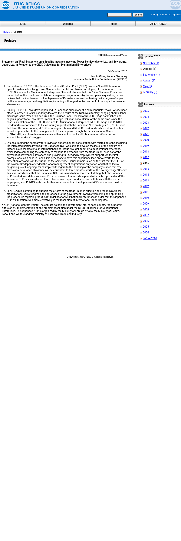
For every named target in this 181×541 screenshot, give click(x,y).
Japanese (176, 14)
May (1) (147, 86)
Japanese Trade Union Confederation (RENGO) (38, 5)
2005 (146, 226)
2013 (146, 180)
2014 (146, 174)
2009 (146, 203)
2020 (146, 139)
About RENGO (158, 23)
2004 (146, 232)
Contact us (165, 14)
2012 (146, 186)
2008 (146, 209)
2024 (146, 116)
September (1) (151, 74)
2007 (146, 215)
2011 (146, 192)
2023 (146, 122)
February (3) (150, 92)
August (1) (149, 80)
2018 (146, 151)
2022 (146, 128)
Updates (68, 23)
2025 (146, 110)
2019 (146, 145)
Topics (113, 23)
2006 (146, 220)
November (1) (151, 63)
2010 (146, 197)
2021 (146, 134)
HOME (22, 23)
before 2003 (150, 238)
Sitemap (154, 14)
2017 (146, 157)
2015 (146, 168)
